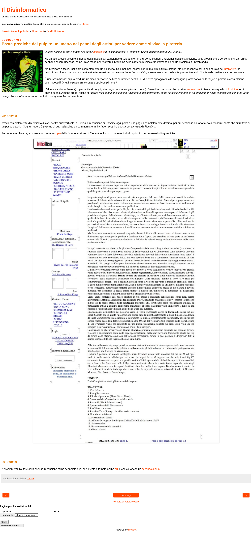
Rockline (233, 89)
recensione (193, 89)
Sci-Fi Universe (55, 31)
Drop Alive (230, 69)
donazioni (99, 51)
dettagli (86, 24)
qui (116, 469)
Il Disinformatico (24, 10)
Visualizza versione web (126, 501)
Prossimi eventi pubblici (15, 31)
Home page (126, 495)
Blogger (132, 529)
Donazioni (38, 31)
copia (58, 133)
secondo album (151, 469)
